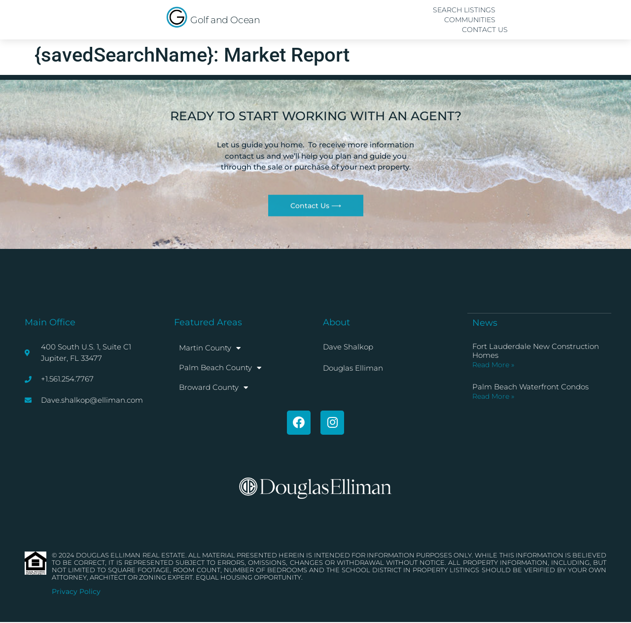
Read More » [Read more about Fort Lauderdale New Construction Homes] (493, 364)
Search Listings (464, 9)
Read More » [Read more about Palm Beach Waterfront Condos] (493, 395)
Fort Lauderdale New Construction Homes (535, 350)
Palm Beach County (220, 368)
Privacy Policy (76, 592)
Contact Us (485, 29)
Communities (469, 19)
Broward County (213, 387)
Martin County (210, 348)
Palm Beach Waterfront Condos (530, 386)
